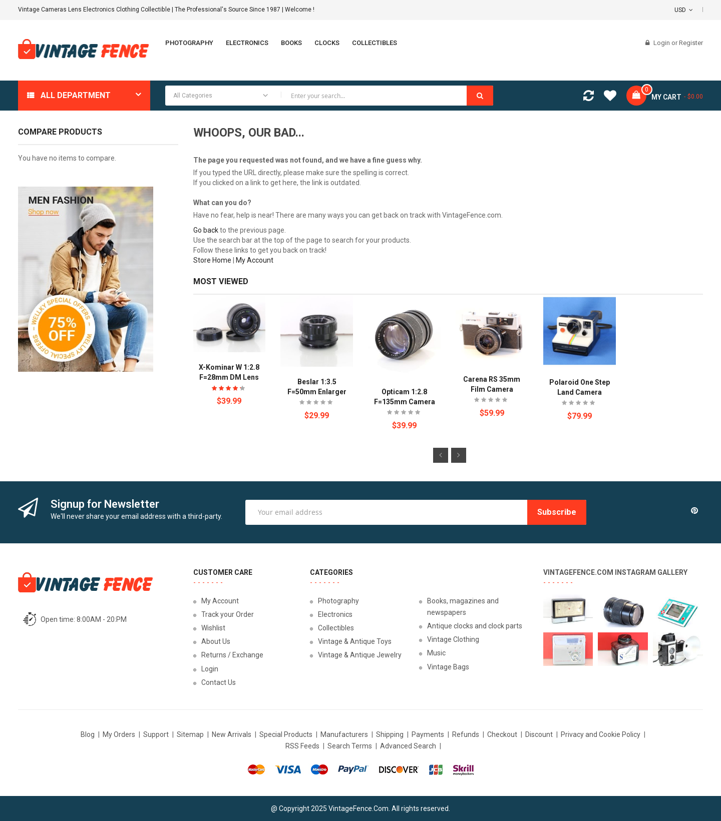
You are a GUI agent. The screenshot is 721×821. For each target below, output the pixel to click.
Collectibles (336, 628)
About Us (215, 641)
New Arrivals (231, 734)
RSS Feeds (302, 746)
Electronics (335, 614)
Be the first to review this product (316, 403)
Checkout (502, 734)
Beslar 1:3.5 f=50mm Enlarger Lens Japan (316, 392)
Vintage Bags (448, 667)
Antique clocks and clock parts (474, 626)
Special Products (285, 734)
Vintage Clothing (453, 639)
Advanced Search (408, 746)
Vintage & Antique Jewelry (360, 655)
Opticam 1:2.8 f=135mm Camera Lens (404, 402)
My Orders (119, 734)
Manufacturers (344, 734)
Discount (539, 734)
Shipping (390, 734)
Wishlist (213, 628)
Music (436, 653)
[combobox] (329, 96)
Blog (88, 734)
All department (76, 95)
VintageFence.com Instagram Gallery (615, 572)
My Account (254, 260)
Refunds (465, 734)
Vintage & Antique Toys (355, 641)
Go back (205, 230)
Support (156, 734)
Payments (428, 734)
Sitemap (190, 734)
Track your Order (227, 614)
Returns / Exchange (232, 655)
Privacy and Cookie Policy (600, 734)
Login (662, 43)
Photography (338, 601)
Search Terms (349, 746)
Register (691, 43)
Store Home (212, 260)
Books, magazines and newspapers (463, 606)
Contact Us (218, 682)
